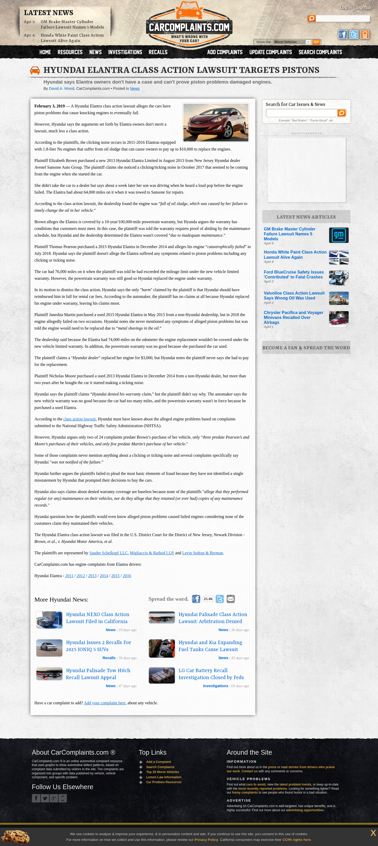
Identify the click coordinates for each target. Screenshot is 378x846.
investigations (215, 686)
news (111, 630)
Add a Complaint (158, 762)
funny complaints (245, 792)
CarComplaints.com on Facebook (36, 798)
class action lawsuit (79, 419)
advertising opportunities (304, 810)
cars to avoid (256, 784)
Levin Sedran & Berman (202, 553)
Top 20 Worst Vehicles (162, 772)
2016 (127, 576)
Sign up (363, 7)
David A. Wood (61, 88)
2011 (69, 576)
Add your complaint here (104, 703)
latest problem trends (295, 784)
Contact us (250, 771)
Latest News (48, 13)
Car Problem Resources (164, 782)
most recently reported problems (262, 788)
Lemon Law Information (163, 777)
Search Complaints (160, 767)
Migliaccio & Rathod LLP (151, 553)
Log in (346, 7)
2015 (115, 576)
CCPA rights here (296, 840)
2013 (92, 576)
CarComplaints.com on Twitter (45, 798)
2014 (104, 576)
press (272, 767)
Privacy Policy (206, 840)
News (135, 88)
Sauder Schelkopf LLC (108, 553)
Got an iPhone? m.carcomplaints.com (62, 798)
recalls (109, 658)
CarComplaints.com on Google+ (54, 798)
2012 (81, 576)
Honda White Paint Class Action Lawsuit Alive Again (72, 38)
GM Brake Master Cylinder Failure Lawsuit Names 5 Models (72, 24)
